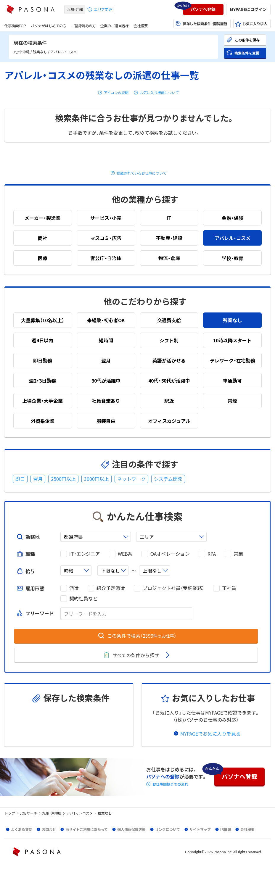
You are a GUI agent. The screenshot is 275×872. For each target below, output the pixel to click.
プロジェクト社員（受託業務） (173, 588)
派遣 (74, 588)
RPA (212, 554)
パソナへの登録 (162, 776)
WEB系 (125, 554)
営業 (238, 554)
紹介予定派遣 (111, 588)
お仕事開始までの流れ (170, 784)
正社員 (229, 588)
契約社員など (83, 598)
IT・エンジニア (84, 554)
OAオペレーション (170, 554)
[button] (203, 9)
